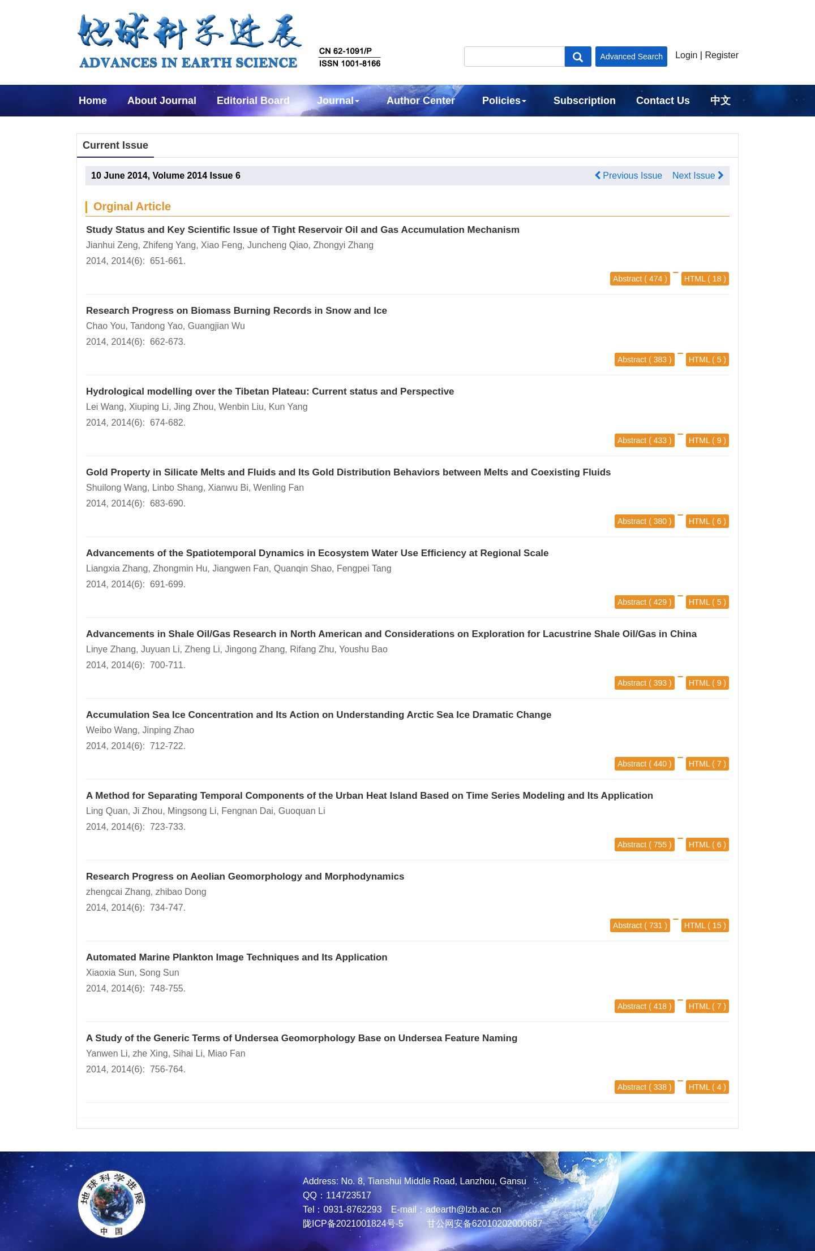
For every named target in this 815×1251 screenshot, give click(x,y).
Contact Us (663, 100)
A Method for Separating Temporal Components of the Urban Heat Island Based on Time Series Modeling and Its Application (369, 795)
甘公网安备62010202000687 (483, 1223)
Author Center (421, 100)
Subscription (585, 100)
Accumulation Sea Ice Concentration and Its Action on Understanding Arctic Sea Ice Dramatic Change (318, 714)
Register (722, 55)
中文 (720, 100)
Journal (338, 100)
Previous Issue (628, 175)
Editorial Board (253, 100)
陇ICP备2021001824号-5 (353, 1223)
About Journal (161, 100)
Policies (504, 100)
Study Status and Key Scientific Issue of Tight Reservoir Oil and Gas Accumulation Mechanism (303, 229)
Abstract (627, 278)
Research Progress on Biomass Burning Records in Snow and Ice (236, 310)
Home (93, 100)
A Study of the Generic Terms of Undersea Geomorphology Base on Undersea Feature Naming (301, 1038)
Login (686, 55)
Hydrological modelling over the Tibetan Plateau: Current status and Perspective (270, 391)
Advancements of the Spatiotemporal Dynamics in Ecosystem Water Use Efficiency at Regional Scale (317, 553)
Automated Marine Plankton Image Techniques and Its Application (237, 957)
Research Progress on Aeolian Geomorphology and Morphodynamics (245, 876)
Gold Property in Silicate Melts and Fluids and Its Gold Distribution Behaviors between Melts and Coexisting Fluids (348, 472)
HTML (695, 278)
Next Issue (698, 175)
